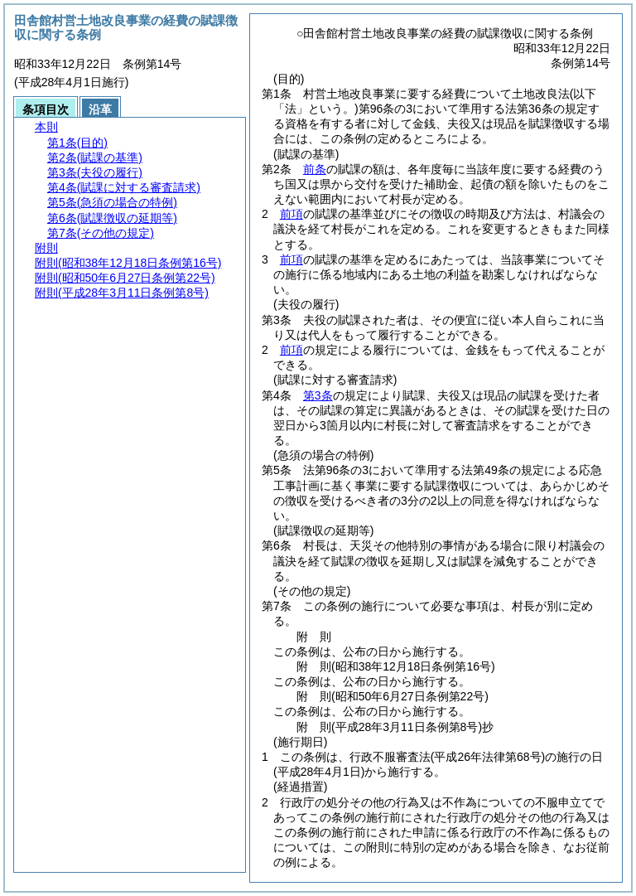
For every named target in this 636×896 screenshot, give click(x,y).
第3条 (318, 395)
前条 (314, 169)
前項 (291, 213)
